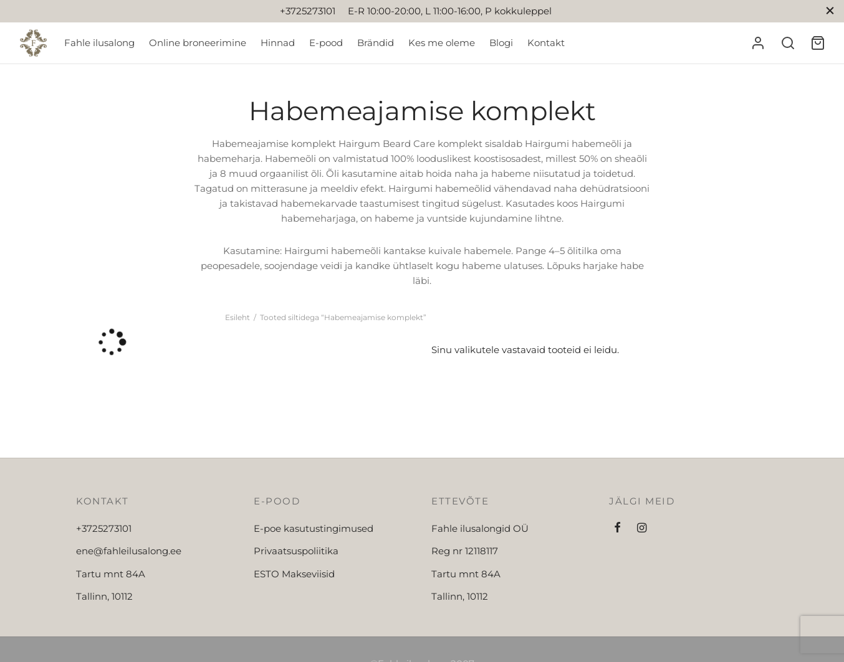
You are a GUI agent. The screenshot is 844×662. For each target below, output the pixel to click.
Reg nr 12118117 (464, 551)
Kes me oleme (441, 43)
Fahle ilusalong (99, 43)
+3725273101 (104, 528)
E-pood (326, 43)
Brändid (375, 43)
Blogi (501, 43)
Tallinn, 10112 (104, 596)
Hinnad (278, 43)
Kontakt (546, 43)
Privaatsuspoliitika (296, 551)
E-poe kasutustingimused (313, 528)
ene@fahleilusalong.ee (128, 551)
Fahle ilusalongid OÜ (480, 528)
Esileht (237, 317)
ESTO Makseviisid (294, 574)
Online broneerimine (197, 43)
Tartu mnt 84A (110, 574)
